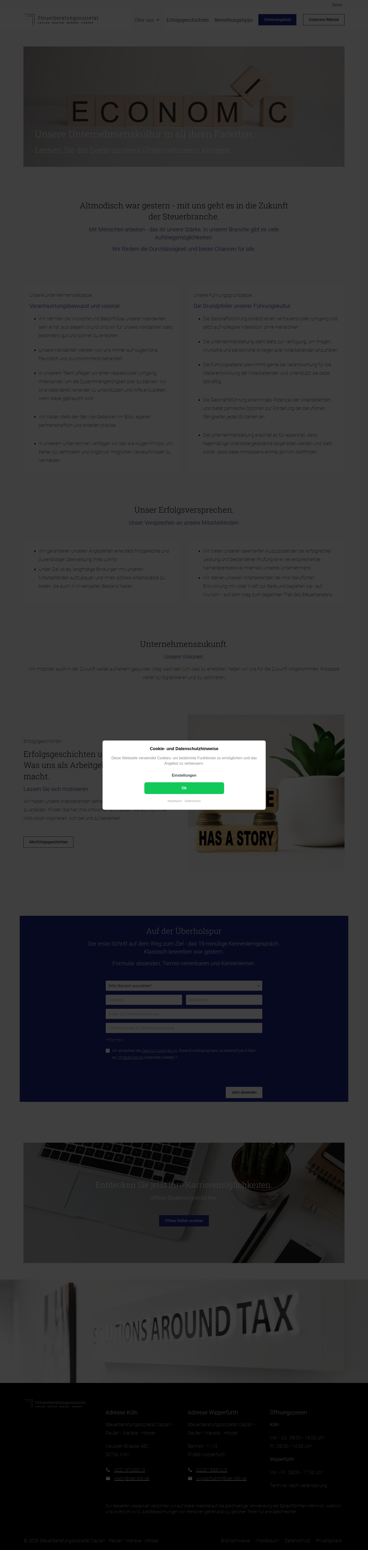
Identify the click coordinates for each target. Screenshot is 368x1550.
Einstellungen (184, 775)
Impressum (175, 801)
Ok (183, 788)
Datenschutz (193, 801)
